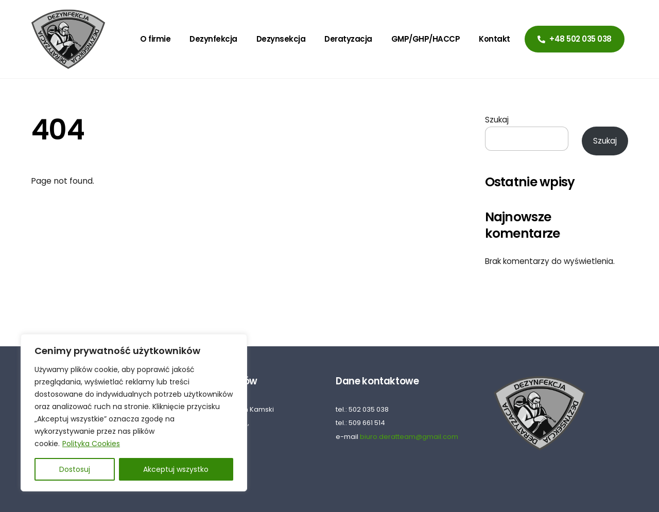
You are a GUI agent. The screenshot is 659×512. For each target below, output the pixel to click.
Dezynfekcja (213, 38)
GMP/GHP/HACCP (425, 38)
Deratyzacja (348, 38)
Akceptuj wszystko (176, 469)
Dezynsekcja (281, 38)
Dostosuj (74, 469)
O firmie (155, 38)
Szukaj (497, 119)
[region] (134, 412)
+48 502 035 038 (574, 38)
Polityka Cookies (91, 443)
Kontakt (494, 38)
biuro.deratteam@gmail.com (409, 437)
